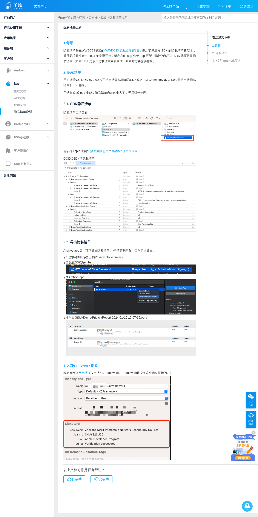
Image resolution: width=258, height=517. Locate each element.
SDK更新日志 (18, 164)
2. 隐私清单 (220, 53)
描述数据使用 (99, 151)
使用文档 (20, 105)
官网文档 (81, 373)
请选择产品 (171, 6)
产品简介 (10, 17)
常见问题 (10, 175)
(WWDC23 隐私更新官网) (121, 50)
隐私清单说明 (23, 111)
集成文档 (20, 91)
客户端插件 (17, 150)
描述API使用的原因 (125, 151)
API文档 (19, 98)
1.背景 (216, 45)
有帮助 (74, 479)
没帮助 (101, 479)
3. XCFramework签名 (226, 60)
